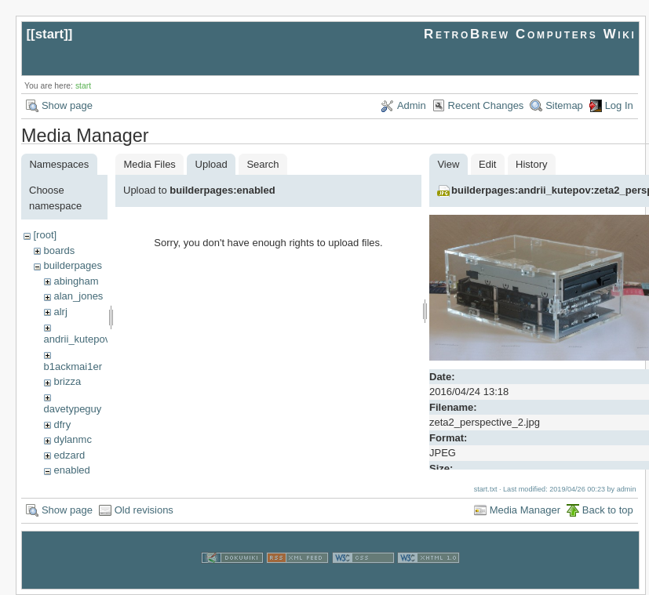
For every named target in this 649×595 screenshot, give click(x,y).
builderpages (72, 265)
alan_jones (78, 296)
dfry (62, 424)
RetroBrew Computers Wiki (530, 34)
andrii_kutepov (77, 339)
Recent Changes (486, 105)
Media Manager (525, 510)
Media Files (149, 164)
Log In (619, 105)
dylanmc (72, 439)
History (531, 164)
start (49, 34)
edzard (69, 455)
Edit (487, 164)
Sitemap (564, 105)
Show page (67, 105)
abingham (75, 281)
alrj (60, 311)
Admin (411, 105)
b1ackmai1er (73, 366)
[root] (45, 235)
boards (59, 250)
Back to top (607, 510)
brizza (67, 381)
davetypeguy (73, 409)
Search (262, 164)
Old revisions (144, 510)
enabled (71, 470)
